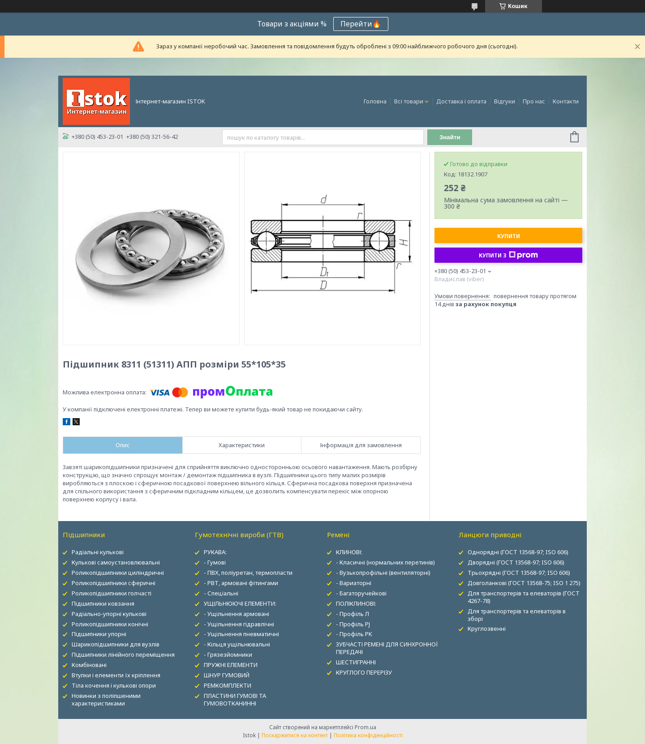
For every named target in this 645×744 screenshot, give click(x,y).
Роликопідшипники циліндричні (118, 573)
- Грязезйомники (228, 654)
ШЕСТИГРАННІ (356, 662)
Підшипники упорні (99, 634)
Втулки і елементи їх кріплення (116, 675)
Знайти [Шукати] (449, 137)
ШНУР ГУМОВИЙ (226, 675)
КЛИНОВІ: (349, 552)
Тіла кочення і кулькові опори (114, 685)
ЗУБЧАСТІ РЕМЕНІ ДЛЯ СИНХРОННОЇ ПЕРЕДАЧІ (387, 648)
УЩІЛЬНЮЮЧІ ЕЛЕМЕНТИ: (240, 603)
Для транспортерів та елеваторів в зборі (517, 615)
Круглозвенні (487, 628)
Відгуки (504, 101)
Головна (375, 101)
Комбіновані (89, 665)
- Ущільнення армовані (236, 614)
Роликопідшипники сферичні (113, 583)
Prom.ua (365, 727)
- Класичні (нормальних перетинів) (385, 562)
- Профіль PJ (353, 624)
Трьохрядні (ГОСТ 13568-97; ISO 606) (519, 573)
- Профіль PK (354, 634)
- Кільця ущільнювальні (237, 644)
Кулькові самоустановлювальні (116, 562)
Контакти (566, 101)
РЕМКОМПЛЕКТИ (227, 685)
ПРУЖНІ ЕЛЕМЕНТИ (231, 665)
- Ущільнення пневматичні (241, 634)
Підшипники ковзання (103, 603)
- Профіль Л (352, 614)
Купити (508, 236)
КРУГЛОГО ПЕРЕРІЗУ (364, 672)
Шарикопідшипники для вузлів (115, 644)
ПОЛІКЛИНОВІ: (356, 603)
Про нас (534, 101)
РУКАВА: (215, 552)
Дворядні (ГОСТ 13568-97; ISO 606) (516, 562)
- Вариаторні (353, 583)
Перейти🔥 (360, 24)
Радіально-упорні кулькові (109, 614)
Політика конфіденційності (368, 735)
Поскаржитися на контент (295, 735)
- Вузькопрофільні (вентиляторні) (383, 573)
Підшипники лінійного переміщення (123, 654)
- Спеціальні (221, 593)
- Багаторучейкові (361, 593)
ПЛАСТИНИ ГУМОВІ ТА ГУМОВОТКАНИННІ (235, 699)
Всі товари (408, 101)
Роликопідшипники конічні (110, 624)
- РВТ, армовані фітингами (241, 583)
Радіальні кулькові (98, 552)
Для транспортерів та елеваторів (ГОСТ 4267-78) (524, 597)
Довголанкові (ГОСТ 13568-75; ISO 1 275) (524, 583)
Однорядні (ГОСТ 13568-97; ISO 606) (518, 552)
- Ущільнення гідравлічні (239, 624)
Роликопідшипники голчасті (111, 593)
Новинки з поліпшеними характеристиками (106, 699)
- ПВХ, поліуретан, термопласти (248, 573)
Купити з (508, 255)
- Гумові (215, 562)
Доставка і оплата (461, 101)
